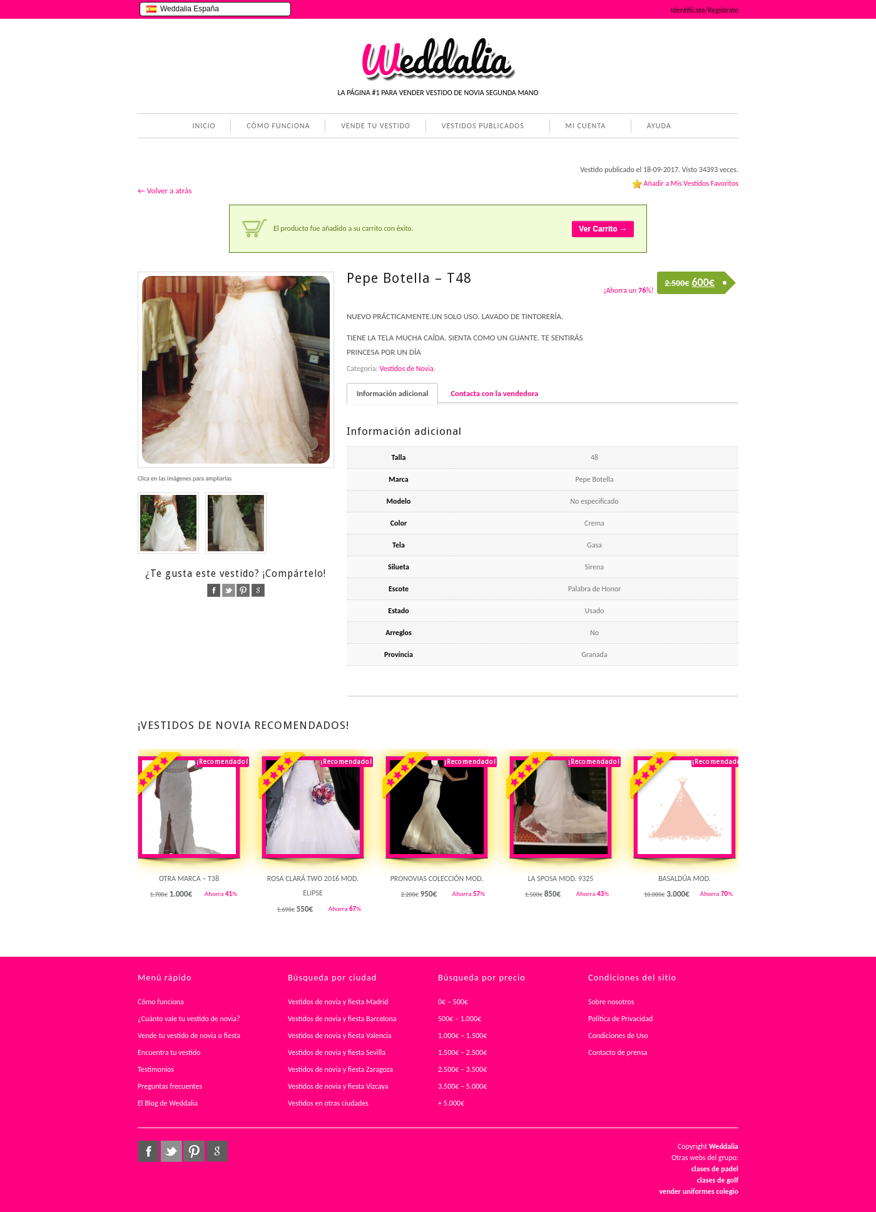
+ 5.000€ (451, 1103)
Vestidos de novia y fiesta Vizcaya (338, 1086)
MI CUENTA (583, 127)
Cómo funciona (161, 1001)
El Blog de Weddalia (168, 1103)
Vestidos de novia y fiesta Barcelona (342, 1018)
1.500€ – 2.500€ (462, 1052)
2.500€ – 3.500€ (462, 1069)
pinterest (243, 590)
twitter (228, 590)
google (258, 590)
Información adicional (392, 393)
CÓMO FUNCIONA (278, 125)
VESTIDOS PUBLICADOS (480, 127)
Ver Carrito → (603, 229)
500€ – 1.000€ (459, 1018)
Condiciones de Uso (618, 1035)
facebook (213, 590)
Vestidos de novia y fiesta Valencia (340, 1035)
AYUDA (657, 127)
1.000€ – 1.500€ (462, 1035)
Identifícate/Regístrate (704, 10)
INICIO (203, 125)
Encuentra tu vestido (169, 1052)
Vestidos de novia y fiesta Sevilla (336, 1052)
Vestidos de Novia (406, 368)
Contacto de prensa (618, 1052)
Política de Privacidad (620, 1018)
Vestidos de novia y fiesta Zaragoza (340, 1069)
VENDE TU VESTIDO (375, 125)
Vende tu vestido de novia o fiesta (189, 1035)
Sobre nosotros (611, 1001)
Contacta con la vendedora (494, 393)
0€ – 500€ (453, 1001)
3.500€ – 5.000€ (462, 1086)
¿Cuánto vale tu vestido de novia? (189, 1018)
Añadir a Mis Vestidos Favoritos (690, 183)
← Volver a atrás (164, 190)
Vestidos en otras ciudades (328, 1103)
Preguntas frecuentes (170, 1086)
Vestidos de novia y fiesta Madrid (338, 1001)
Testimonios (156, 1069)
